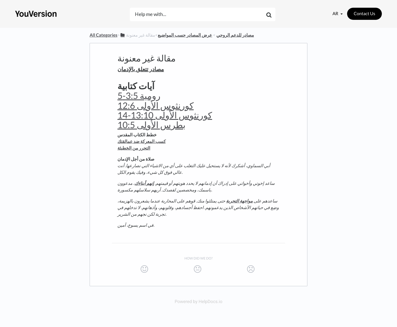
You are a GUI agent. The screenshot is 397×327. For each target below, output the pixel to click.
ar (335, 13)
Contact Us (364, 13)
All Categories (103, 35)
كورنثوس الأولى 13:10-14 (164, 115)
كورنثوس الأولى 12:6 (155, 105)
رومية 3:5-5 (138, 95)
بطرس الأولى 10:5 (151, 124)
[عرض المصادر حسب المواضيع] (185, 35)
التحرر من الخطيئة (133, 148)
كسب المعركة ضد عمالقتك (141, 141)
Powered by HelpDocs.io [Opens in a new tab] (198, 301)
